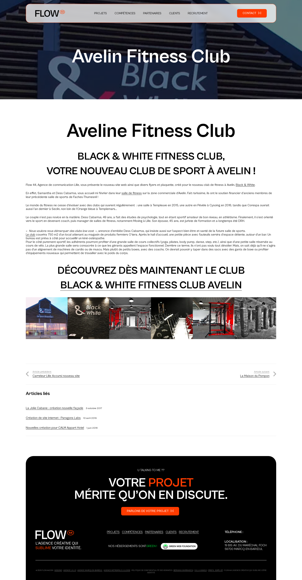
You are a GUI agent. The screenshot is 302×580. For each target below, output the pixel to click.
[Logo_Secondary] (54, 534)
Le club (30, 234)
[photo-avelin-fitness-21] (47, 318)
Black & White (245, 185)
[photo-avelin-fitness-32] (88, 318)
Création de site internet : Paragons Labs (53, 418)
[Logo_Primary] (50, 13)
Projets (113, 532)
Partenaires (154, 532)
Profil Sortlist (215, 570)
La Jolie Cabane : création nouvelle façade (54, 408)
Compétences (132, 532)
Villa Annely (201, 570)
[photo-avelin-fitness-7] (255, 318)
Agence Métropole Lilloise (117, 570)
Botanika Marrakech (183, 570)
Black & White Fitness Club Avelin (151, 285)
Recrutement (189, 532)
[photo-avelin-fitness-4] (214, 318)
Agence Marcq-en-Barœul (89, 570)
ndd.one (58, 570)
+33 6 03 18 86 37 (236, 535)
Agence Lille (69, 570)
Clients (171, 532)
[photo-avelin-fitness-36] (172, 318)
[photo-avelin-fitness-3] (130, 318)
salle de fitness (132, 193)
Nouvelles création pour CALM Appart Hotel (55, 427)
